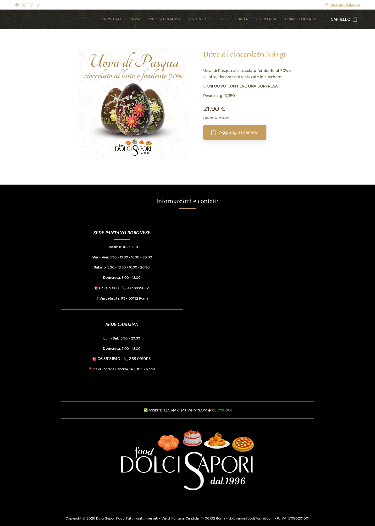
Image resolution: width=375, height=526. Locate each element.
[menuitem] (263, 19)
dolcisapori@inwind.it (345, 4)
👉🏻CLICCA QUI (220, 410)
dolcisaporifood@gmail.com (251, 518)
